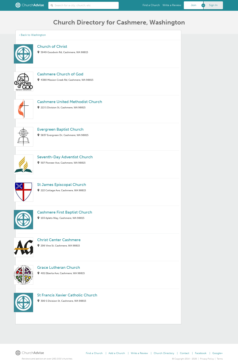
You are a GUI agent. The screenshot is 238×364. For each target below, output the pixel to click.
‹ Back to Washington (32, 35)
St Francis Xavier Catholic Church (67, 295)
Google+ (217, 353)
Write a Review (172, 5)
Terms (220, 359)
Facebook (201, 353)
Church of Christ (52, 46)
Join (193, 5)
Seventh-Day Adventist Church (65, 157)
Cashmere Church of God (60, 74)
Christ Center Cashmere (59, 239)
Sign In (213, 5)
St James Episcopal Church (61, 184)
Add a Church (117, 353)
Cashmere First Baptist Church (64, 212)
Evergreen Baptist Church (60, 129)
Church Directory (164, 353)
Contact (184, 353)
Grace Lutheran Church (58, 267)
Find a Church (151, 5)
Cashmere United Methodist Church (69, 101)
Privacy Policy (207, 359)
